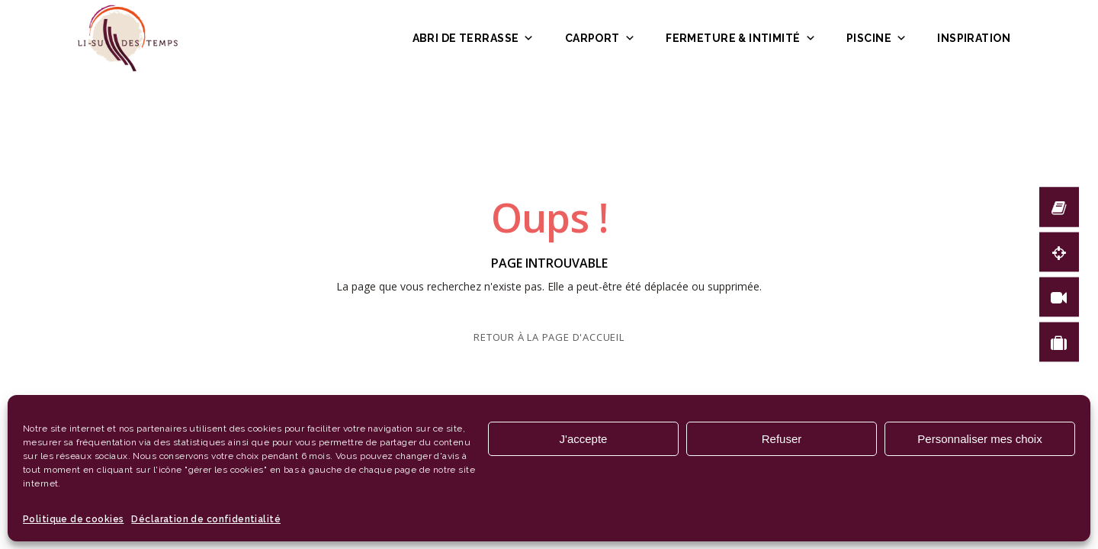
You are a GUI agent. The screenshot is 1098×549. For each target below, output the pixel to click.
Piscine (876, 38)
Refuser (782, 438)
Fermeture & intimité (741, 38)
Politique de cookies (73, 519)
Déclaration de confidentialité (206, 519)
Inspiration (973, 38)
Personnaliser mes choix (979, 438)
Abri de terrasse (474, 38)
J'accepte (584, 438)
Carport (600, 38)
